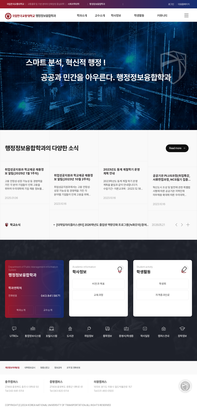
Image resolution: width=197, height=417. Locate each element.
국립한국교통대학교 (15, 4)
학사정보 (116, 15)
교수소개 (100, 15)
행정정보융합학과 (97, 4)
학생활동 (139, 15)
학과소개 (82, 15)
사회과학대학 (73, 4)
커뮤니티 (162, 15)
